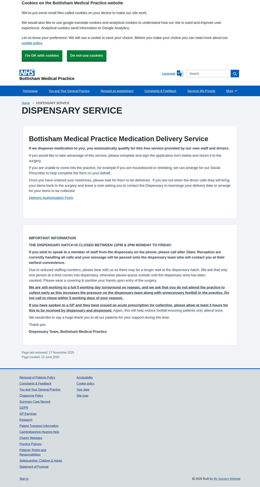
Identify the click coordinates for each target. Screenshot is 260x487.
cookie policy (32, 43)
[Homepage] (89, 75)
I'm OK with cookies (42, 55)
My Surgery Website (227, 478)
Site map (82, 395)
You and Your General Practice (69, 90)
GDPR (23, 407)
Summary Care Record (34, 401)
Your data (83, 389)
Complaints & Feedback (160, 90)
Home (26, 103)
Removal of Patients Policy (37, 377)
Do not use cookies (86, 55)
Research (25, 419)
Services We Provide (201, 90)
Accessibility (85, 377)
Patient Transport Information (38, 425)
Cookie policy (85, 383)
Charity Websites (30, 437)
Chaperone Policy (31, 395)
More (231, 91)
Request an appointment (117, 90)
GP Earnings (27, 413)
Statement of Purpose (34, 466)
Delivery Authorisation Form (51, 198)
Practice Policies (30, 443)
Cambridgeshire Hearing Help (39, 431)
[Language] (172, 73)
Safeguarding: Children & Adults (40, 460)
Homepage (30, 90)
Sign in (24, 478)
